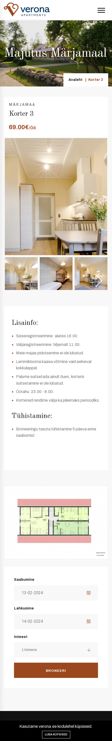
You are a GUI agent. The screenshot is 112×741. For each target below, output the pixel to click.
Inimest (20, 637)
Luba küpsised (56, 734)
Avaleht (75, 80)
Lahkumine (24, 608)
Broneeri (56, 671)
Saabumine (24, 580)
